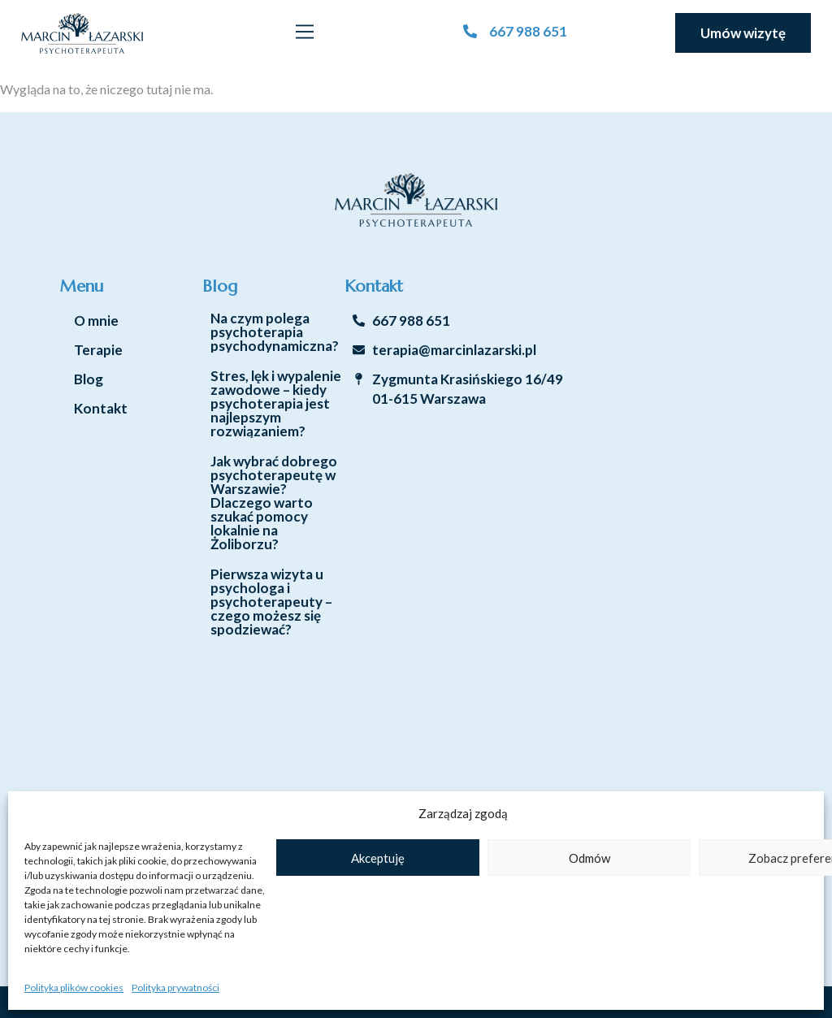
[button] (305, 33)
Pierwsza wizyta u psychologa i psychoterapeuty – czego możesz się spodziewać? (271, 601)
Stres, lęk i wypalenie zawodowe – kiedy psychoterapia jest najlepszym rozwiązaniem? (275, 403)
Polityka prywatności (175, 987)
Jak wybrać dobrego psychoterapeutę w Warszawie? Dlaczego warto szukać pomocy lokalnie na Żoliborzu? (273, 502)
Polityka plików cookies (74, 987)
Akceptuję (378, 858)
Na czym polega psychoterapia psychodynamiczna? (274, 332)
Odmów (589, 858)
